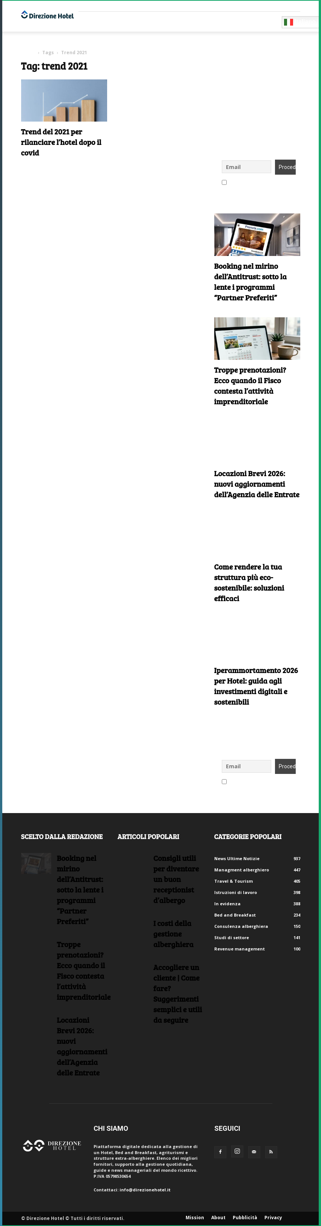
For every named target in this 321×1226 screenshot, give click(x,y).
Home (28, 52)
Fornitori (97, 21)
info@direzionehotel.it (145, 1189)
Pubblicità (245, 1217)
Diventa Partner (256, 21)
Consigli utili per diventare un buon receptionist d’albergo (176, 879)
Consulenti (135, 21)
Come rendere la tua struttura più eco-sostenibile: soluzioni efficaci (249, 582)
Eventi (195, 21)
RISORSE (170, 21)
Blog (218, 21)
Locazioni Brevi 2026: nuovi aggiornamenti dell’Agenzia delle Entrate (256, 484)
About (218, 1217)
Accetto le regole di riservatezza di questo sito (257, 183)
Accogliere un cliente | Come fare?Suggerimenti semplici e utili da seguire (178, 993)
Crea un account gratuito (250, 6)
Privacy (273, 1217)
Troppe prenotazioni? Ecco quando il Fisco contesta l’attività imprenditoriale (250, 385)
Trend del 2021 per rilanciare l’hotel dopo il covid (61, 142)
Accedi (293, 6)
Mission (195, 1217)
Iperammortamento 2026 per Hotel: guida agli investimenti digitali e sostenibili (256, 686)
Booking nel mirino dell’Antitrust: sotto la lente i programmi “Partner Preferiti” (250, 281)
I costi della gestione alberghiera (174, 933)
